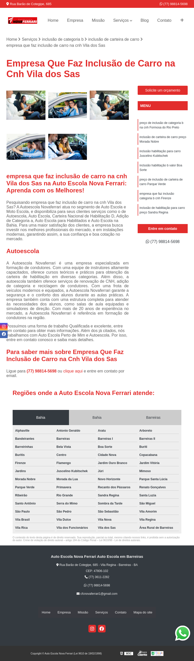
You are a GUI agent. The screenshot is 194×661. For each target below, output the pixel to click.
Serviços (121, 20)
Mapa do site (142, 612)
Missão (98, 20)
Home (53, 20)
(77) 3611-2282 (97, 577)
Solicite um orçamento (162, 90)
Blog (145, 20)
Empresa (75, 20)
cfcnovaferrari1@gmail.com (97, 594)
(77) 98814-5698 (174, 4)
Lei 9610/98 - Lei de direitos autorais (119, 540)
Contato (164, 20)
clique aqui (73, 371)
